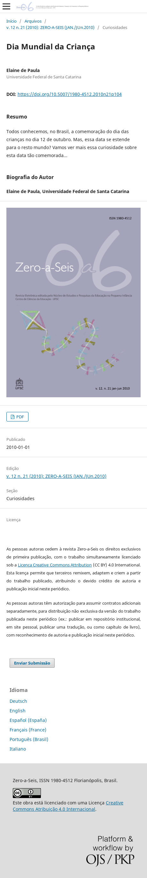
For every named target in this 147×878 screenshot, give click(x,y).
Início (11, 21)
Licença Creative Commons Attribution (55, 565)
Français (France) (28, 730)
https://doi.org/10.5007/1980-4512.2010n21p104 (70, 94)
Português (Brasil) (29, 739)
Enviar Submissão (32, 663)
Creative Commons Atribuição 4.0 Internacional (68, 806)
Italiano (18, 749)
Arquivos (33, 21)
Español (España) (28, 720)
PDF (19, 417)
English (18, 711)
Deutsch (18, 701)
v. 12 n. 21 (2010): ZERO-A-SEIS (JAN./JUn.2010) (50, 27)
